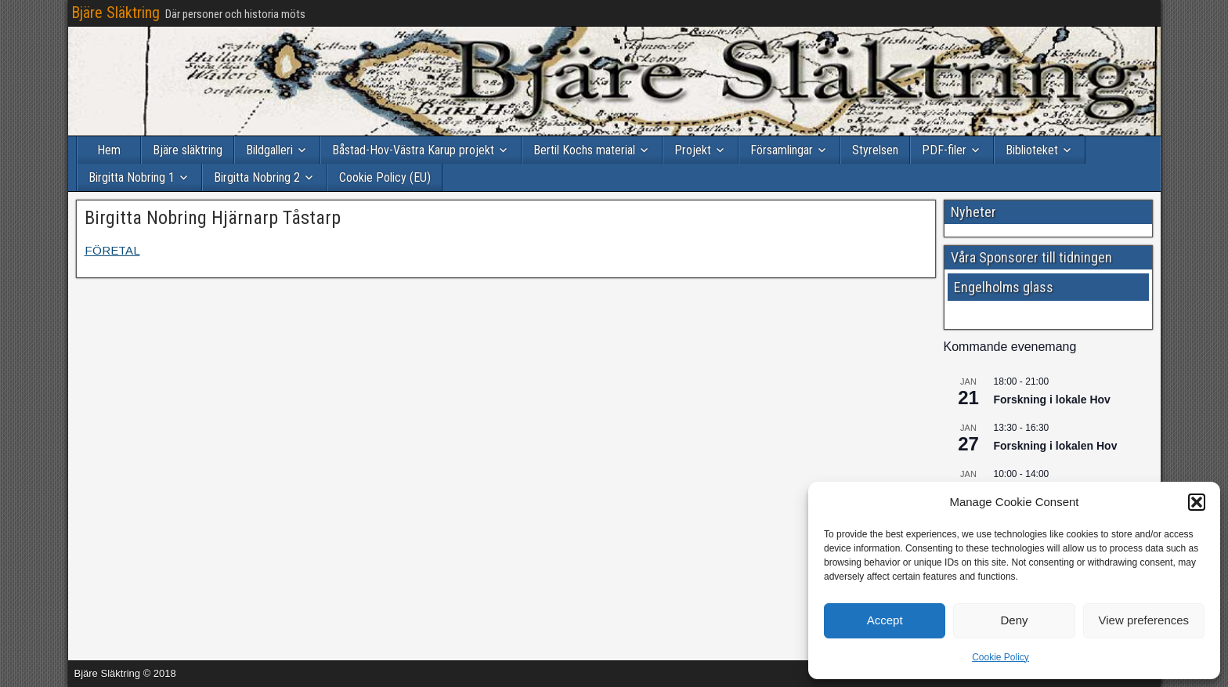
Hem (109, 150)
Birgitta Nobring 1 (131, 177)
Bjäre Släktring (115, 12)
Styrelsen (875, 150)
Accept (885, 620)
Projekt (692, 150)
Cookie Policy (1000, 657)
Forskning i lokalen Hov (1056, 445)
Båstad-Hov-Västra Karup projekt (413, 150)
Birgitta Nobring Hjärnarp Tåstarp (213, 218)
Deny (1014, 620)
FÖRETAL (112, 250)
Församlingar (781, 150)
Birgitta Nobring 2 (257, 177)
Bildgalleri (269, 150)
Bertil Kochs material (584, 150)
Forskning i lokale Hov (1052, 399)
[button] (1197, 502)
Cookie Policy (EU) (385, 177)
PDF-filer (944, 150)
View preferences (1144, 620)
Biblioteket (1032, 150)
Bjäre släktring (187, 150)
